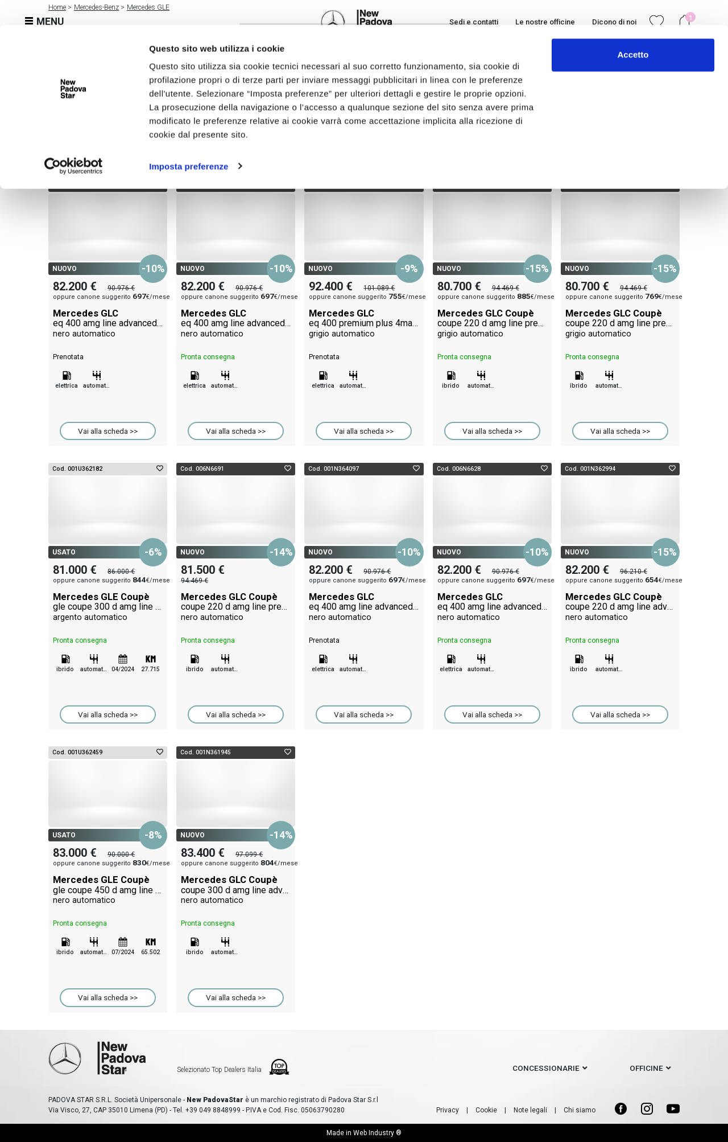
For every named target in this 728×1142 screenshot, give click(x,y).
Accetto (632, 30)
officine (646, 1068)
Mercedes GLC (108, 323)
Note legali (530, 1110)
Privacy (447, 1110)
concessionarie (546, 1068)
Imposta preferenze (188, 141)
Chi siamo (579, 1110)
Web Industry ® (377, 1133)
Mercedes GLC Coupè (492, 323)
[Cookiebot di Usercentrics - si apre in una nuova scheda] (73, 141)
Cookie (486, 1110)
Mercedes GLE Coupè (108, 606)
